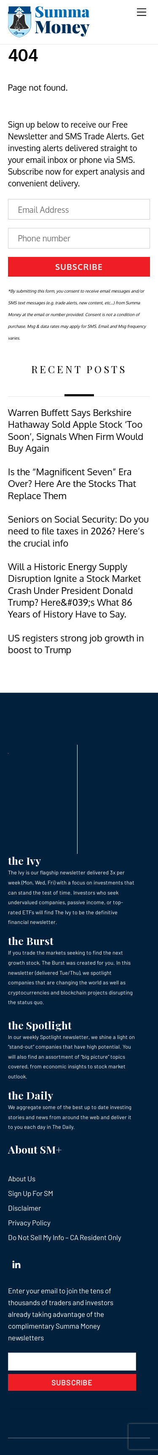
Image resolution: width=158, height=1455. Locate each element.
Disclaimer (24, 1208)
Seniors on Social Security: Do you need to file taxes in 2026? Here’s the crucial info (78, 531)
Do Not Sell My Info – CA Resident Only (64, 1237)
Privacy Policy (29, 1222)
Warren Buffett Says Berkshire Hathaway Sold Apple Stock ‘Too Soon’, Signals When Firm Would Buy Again (75, 430)
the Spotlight (40, 1025)
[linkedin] (16, 1262)
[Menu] (141, 12)
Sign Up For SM (30, 1193)
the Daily (30, 1095)
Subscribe (79, 267)
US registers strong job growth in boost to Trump (76, 643)
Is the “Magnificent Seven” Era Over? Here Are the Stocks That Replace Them (72, 483)
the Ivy (24, 860)
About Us (21, 1178)
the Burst (31, 940)
